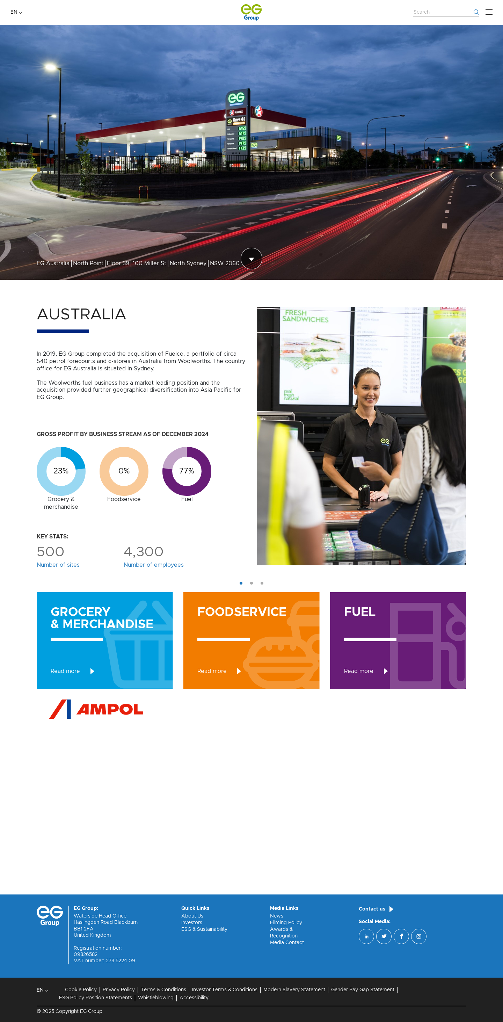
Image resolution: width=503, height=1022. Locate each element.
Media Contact (287, 942)
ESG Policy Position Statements (95, 997)
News (276, 916)
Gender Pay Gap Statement (362, 989)
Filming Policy (286, 922)
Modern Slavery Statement (294, 989)
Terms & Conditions (163, 989)
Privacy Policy (119, 989)
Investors (191, 922)
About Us (192, 916)
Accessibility (194, 997)
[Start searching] (476, 12)
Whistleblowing (156, 997)
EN (13, 12)
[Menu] (489, 12)
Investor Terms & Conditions (224, 989)
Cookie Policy (81, 989)
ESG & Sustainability (204, 929)
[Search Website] (446, 12)
